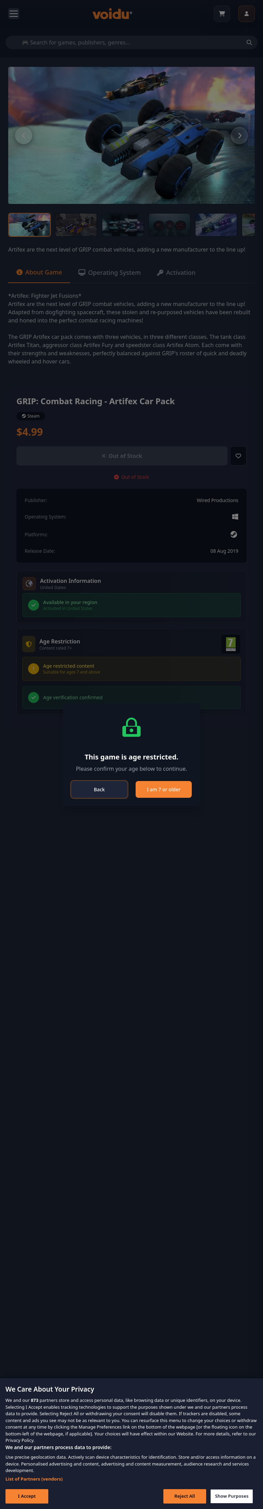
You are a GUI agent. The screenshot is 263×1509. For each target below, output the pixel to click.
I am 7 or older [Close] (163, 789)
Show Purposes (232, 1496)
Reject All (184, 1496)
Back (99, 789)
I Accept (27, 1496)
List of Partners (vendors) (34, 1479)
